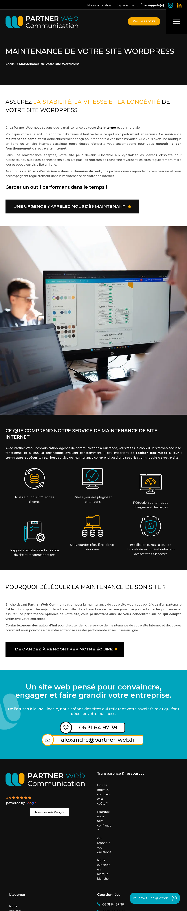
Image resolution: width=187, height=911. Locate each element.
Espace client (127, 5)
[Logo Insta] (170, 5)
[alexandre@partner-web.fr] (48, 740)
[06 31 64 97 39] (66, 728)
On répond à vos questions (116, 802)
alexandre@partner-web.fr (98, 740)
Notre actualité (99, 5)
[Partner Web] (50, 779)
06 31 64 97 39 (98, 727)
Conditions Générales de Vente (43, 899)
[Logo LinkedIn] (179, 5)
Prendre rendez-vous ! (25, 863)
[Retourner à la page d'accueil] (42, 21)
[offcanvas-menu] (176, 21)
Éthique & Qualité (21, 846)
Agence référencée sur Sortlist (61, 904)
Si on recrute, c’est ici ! (25, 871)
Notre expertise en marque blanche (122, 810)
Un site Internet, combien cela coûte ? (124, 786)
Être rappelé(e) (152, 5)
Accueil (11, 64)
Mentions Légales (110, 894)
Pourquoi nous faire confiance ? (120, 794)
